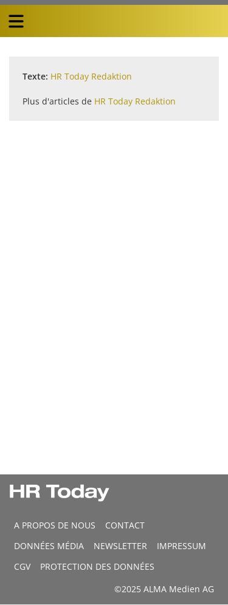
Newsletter (120, 546)
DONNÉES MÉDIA (49, 546)
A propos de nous (54, 525)
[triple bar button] (15, 21)
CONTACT (125, 525)
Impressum (181, 546)
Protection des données (97, 566)
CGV (22, 566)
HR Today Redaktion (91, 76)
